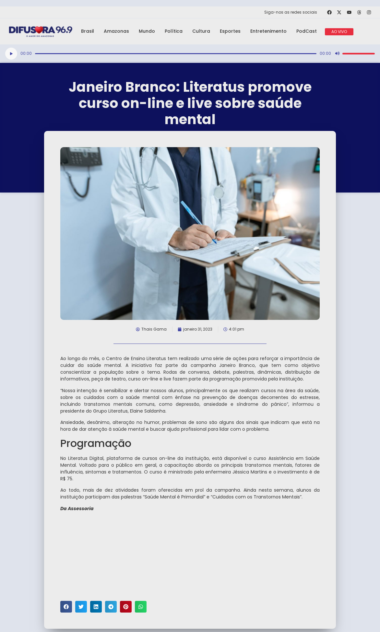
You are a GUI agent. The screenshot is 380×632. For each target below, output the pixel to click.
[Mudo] (337, 53)
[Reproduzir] (11, 54)
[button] (66, 607)
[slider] (175, 53)
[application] (190, 54)
